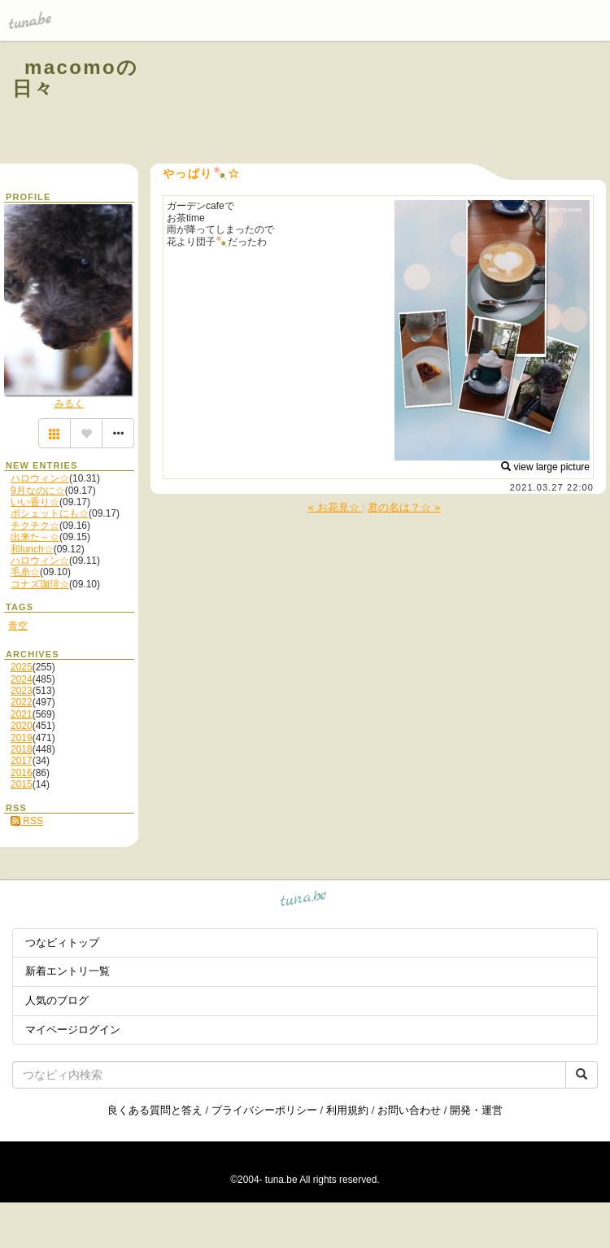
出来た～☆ (35, 537)
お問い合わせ (409, 1110)
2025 (22, 667)
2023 (22, 690)
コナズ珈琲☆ (40, 584)
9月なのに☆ (38, 490)
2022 (22, 702)
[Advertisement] (400, 104)
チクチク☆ (35, 525)
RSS (27, 821)
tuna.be (304, 901)
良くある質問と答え (155, 1110)
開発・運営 (476, 1110)
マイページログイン (72, 1029)
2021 (22, 714)
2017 (22, 760)
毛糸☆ (25, 572)
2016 (22, 773)
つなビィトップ (62, 942)
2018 (22, 749)
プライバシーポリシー (264, 1110)
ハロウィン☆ (40, 478)
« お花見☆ (334, 507)
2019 (22, 738)
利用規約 (347, 1110)
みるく (69, 403)
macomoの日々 (75, 77)
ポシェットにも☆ (50, 513)
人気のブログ (57, 1000)
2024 (22, 679)
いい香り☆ (35, 502)
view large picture (545, 467)
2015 (22, 784)
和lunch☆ (32, 549)
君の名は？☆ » (404, 507)
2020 (22, 725)
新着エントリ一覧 (67, 971)
